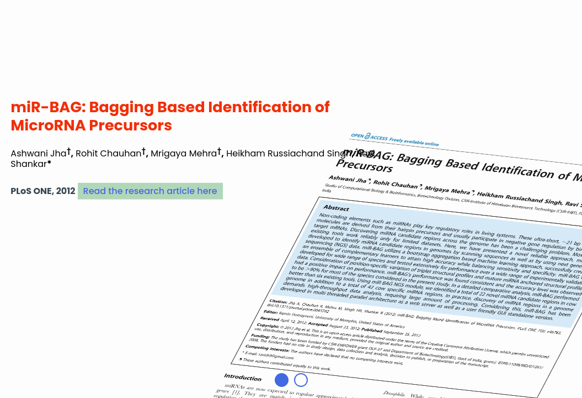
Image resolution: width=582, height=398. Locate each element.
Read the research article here (150, 191)
